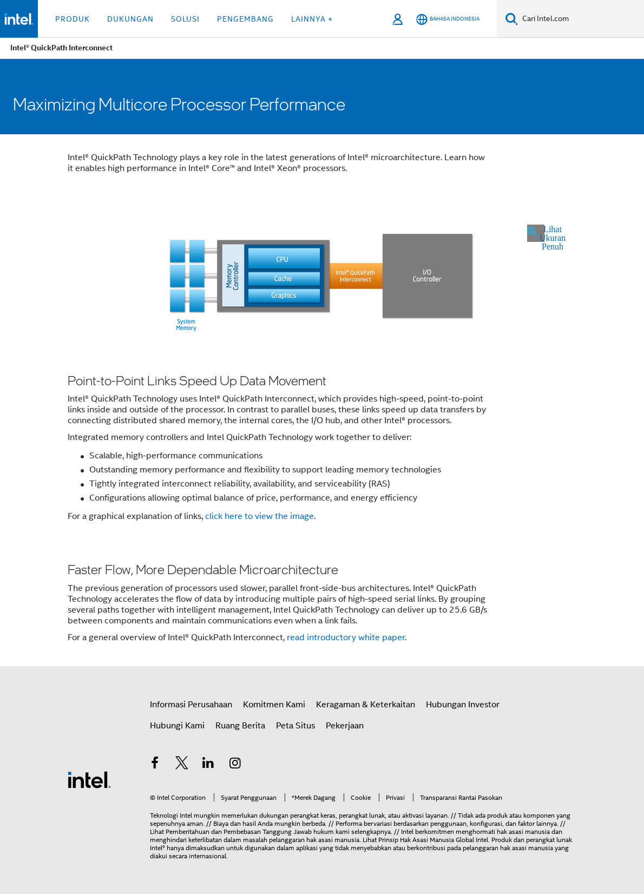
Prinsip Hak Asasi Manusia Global (427, 840)
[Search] (511, 18)
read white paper (346, 637)
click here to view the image (259, 516)
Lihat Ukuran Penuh (542, 233)
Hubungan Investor (463, 704)
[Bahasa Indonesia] (447, 19)
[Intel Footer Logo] (89, 779)
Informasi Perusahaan (191, 704)
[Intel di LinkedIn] (208, 764)
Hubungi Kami (177, 725)
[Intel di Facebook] (155, 764)
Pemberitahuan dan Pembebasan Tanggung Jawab (239, 831)
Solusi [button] (185, 19)
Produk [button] (72, 19)
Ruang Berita (240, 725)
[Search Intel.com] (581, 19)
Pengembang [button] (245, 19)
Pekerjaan (345, 725)
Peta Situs (295, 725)
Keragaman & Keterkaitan (365, 704)
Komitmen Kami (274, 704)
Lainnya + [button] (312, 19)
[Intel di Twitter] (182, 764)
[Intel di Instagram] (235, 764)
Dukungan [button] (130, 19)
